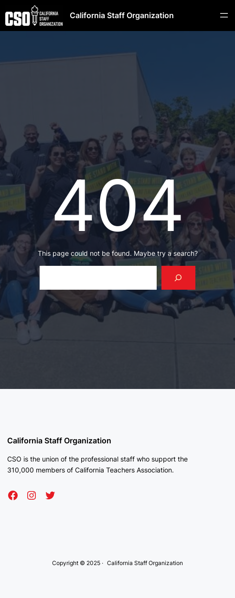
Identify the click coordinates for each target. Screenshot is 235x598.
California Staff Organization (122, 15)
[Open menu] (224, 15)
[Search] (178, 277)
